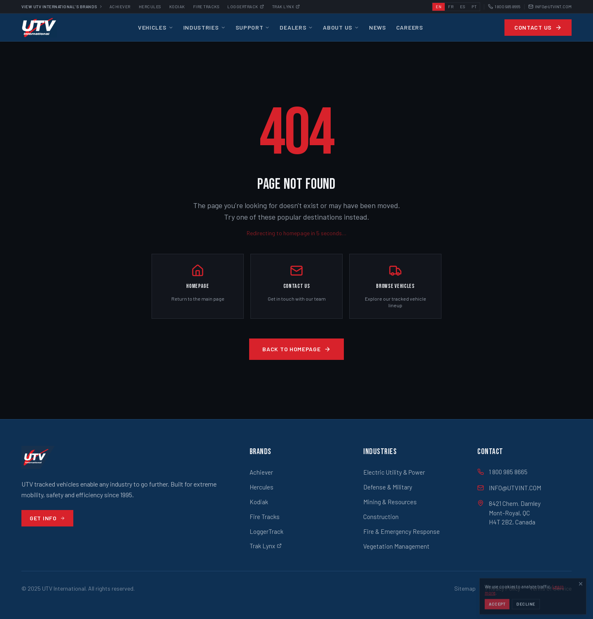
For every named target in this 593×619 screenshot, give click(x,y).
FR (450, 6)
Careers (409, 27)
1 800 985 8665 (504, 6)
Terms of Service (551, 588)
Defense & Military (387, 487)
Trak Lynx (286, 6)
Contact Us (538, 27)
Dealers (296, 27)
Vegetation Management (396, 546)
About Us (341, 27)
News (377, 27)
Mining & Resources (390, 501)
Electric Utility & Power (394, 472)
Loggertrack (245, 6)
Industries (204, 27)
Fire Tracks (206, 6)
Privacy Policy (503, 588)
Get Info (47, 518)
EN (438, 6)
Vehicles (155, 27)
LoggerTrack (266, 531)
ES (462, 6)
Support (253, 27)
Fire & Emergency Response (401, 531)
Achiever (120, 6)
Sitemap (465, 588)
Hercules (150, 6)
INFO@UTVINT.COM (550, 6)
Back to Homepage (296, 348)
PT (474, 6)
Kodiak (177, 6)
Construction (381, 516)
